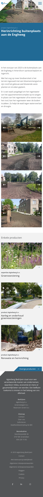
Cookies (21, 474)
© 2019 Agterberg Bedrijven (21, 452)
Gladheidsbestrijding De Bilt (21, 425)
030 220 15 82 (21, 439)
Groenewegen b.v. (21, 405)
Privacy (21, 478)
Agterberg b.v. (21, 402)
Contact (21, 417)
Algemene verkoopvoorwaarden (21, 467)
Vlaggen (21, 470)
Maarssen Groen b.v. (21, 408)
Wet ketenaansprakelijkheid (21, 459)
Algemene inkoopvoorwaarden (21, 463)
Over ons (21, 419)
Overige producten (29, 369)
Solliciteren (21, 422)
